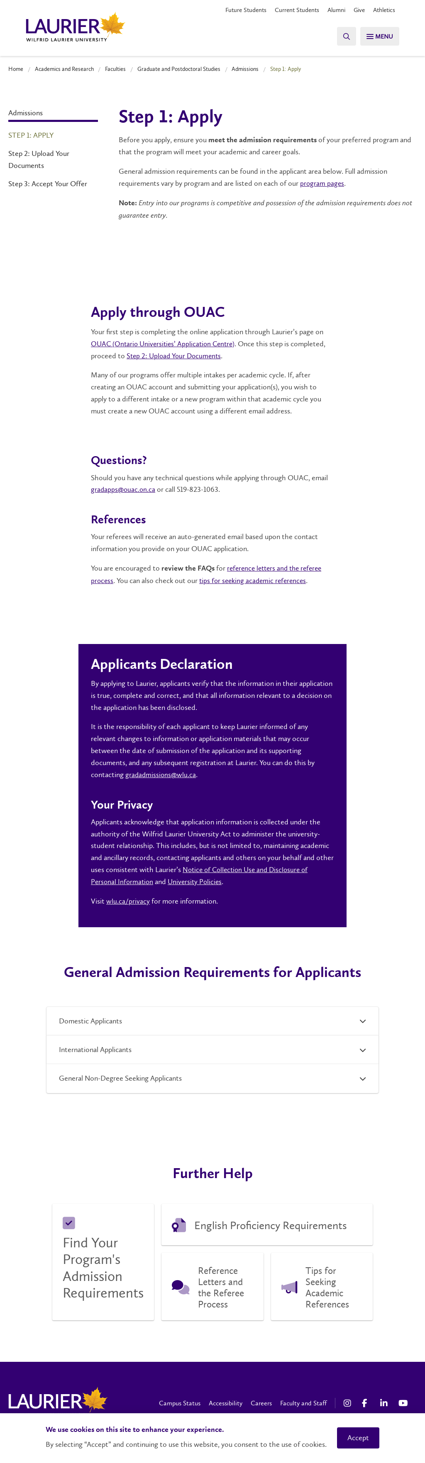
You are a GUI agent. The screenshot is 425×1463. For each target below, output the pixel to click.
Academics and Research (64, 69)
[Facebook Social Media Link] (367, 1402)
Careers (261, 1402)
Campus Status (179, 1402)
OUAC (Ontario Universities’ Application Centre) (165, 343)
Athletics (383, 10)
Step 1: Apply (31, 135)
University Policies (198, 880)
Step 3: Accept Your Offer (47, 183)
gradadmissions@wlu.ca (161, 773)
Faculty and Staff (303, 1402)
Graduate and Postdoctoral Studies (178, 69)
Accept (358, 1437)
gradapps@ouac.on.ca (124, 488)
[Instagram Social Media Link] (349, 1402)
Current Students (290, 10)
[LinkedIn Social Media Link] (385, 1402)
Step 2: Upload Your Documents (38, 159)
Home (15, 69)
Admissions (245, 69)
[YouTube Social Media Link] (403, 1402)
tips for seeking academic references (255, 580)
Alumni (332, 10)
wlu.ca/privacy (128, 900)
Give (356, 10)
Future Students (236, 10)
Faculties (115, 69)
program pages (322, 183)
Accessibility (225, 1402)
